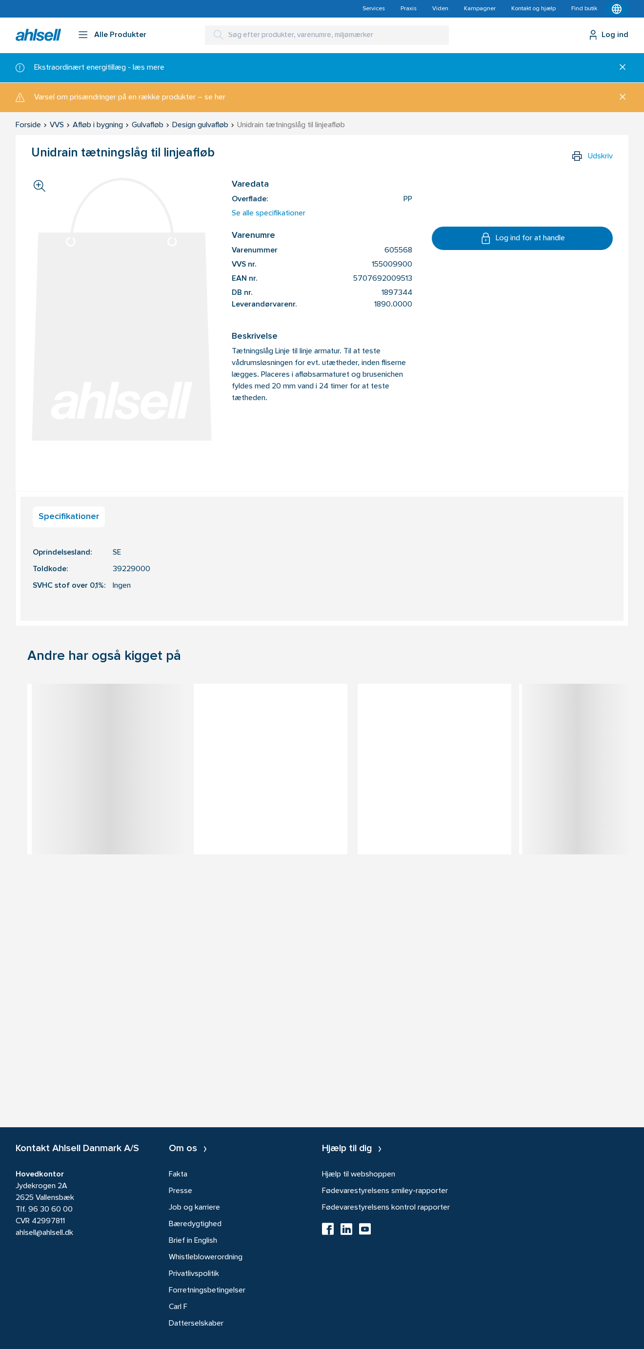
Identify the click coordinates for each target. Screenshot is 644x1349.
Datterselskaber (196, 1323)
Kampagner (480, 8)
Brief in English (193, 1240)
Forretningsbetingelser (207, 1290)
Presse (180, 1191)
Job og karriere (194, 1207)
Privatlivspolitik (194, 1274)
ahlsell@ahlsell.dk (44, 1233)
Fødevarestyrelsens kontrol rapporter (386, 1207)
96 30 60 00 (50, 1209)
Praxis (409, 8)
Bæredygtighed (195, 1224)
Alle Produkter (120, 35)
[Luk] (618, 67)
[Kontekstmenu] (616, 8)
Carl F (178, 1307)
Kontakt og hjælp (533, 8)
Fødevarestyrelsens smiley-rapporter (385, 1191)
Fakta (178, 1174)
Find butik (584, 8)
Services (373, 8)
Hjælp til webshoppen (358, 1174)
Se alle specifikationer (268, 213)
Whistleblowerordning (205, 1257)
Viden (440, 8)
